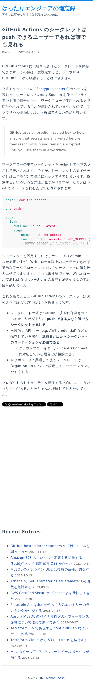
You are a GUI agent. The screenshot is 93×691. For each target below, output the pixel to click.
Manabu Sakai (55, 679)
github (45, 52)
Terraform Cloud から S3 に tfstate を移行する (49, 641)
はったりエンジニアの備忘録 (38, 8)
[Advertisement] (46, 441)
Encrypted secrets (52, 88)
